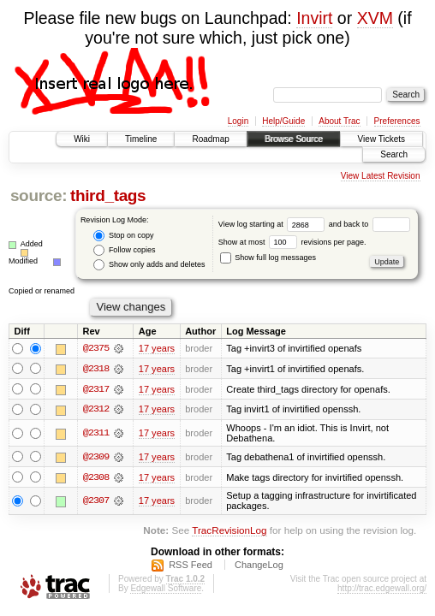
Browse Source (294, 139)
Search (394, 154)
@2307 (96, 502)
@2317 (96, 389)
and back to (369, 224)
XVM (375, 18)
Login (238, 121)
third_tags (108, 195)
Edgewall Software (165, 589)
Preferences (397, 121)
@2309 (96, 458)
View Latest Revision (380, 176)
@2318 (96, 369)
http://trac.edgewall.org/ (381, 589)
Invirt (314, 18)
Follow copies (124, 250)
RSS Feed (190, 565)
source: (38, 195)
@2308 (96, 478)
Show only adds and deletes (149, 264)
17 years (157, 348)
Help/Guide (283, 121)
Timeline (141, 139)
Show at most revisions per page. (292, 242)
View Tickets (381, 139)
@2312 (96, 410)
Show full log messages (268, 257)
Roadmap (210, 139)
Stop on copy (123, 235)
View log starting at (273, 224)
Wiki (82, 139)
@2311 (96, 434)
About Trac (339, 121)
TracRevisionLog (229, 531)
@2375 (96, 348)
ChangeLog (259, 565)
